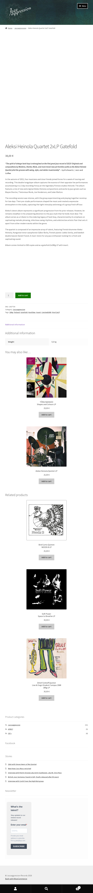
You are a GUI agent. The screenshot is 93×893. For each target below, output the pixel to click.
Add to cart (23, 295)
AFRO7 (10, 729)
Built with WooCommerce (16, 878)
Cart (71, 887)
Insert (38, 312)
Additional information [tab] (15, 324)
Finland (17, 312)
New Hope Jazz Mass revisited (19, 768)
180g (11, 312)
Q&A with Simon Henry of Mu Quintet (22, 764)
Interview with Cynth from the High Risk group (26, 781)
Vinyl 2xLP (56, 312)
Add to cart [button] (46, 414)
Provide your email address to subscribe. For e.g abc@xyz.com (18, 838)
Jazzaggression (20, 28)
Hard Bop (31, 312)
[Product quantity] (9, 295)
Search (46, 889)
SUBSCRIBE (19, 846)
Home (10, 28)
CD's (10, 733)
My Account (15, 889)
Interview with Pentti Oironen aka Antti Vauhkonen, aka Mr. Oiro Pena (35, 773)
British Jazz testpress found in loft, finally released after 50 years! (33, 777)
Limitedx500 (46, 312)
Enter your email (18, 825)
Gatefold (24, 312)
